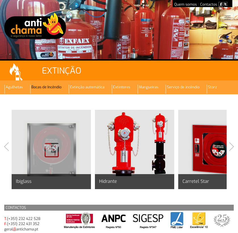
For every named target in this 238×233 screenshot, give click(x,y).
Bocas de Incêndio (46, 87)
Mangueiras (148, 87)
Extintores (121, 87)
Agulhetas (14, 87)
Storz (212, 87)
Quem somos (185, 4)
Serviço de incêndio (183, 87)
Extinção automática (87, 87)
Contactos (208, 4)
